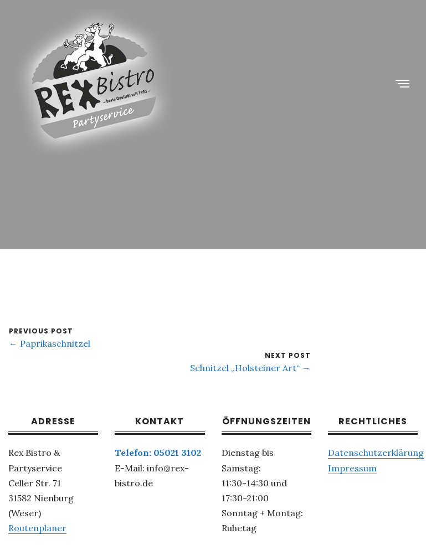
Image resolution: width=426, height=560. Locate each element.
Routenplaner (37, 527)
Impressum (352, 468)
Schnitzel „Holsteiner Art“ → (250, 367)
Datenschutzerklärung (376, 452)
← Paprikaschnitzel (49, 343)
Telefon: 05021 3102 (158, 452)
